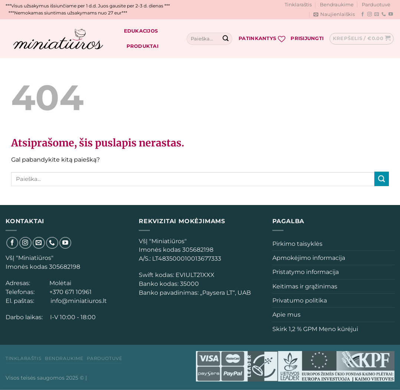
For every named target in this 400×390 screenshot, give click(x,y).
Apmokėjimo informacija (308, 257)
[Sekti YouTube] (390, 14)
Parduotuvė (376, 4)
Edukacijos (141, 31)
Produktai (142, 46)
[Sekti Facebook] (362, 14)
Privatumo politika (299, 300)
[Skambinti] (383, 14)
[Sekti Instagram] (369, 14)
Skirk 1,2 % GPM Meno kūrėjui (315, 329)
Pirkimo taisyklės (297, 243)
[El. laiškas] (376, 14)
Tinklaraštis (298, 4)
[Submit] (225, 39)
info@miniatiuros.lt (78, 300)
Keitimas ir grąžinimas (304, 286)
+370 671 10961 (69, 291)
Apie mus (286, 314)
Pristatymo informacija (305, 271)
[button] (145, 258)
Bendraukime (337, 4)
